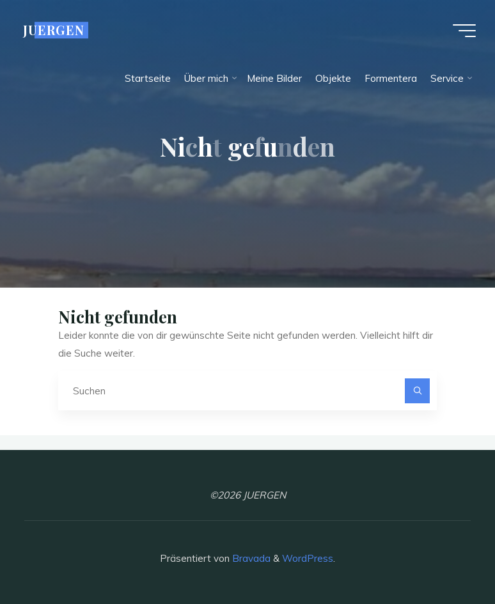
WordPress (307, 558)
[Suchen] (417, 391)
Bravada (250, 558)
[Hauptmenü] (464, 30)
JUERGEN (53, 30)
